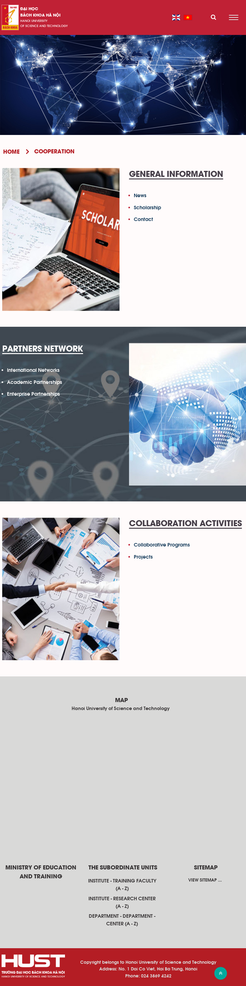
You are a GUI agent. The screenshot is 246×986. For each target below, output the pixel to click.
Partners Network (42, 349)
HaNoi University (34, 21)
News (140, 195)
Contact (143, 219)
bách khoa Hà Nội (40, 15)
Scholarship (147, 207)
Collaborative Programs (162, 544)
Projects (143, 557)
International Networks (33, 370)
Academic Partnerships (34, 382)
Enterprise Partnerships (33, 394)
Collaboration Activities (185, 524)
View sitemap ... (205, 880)
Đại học (29, 9)
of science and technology (44, 26)
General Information (176, 174)
